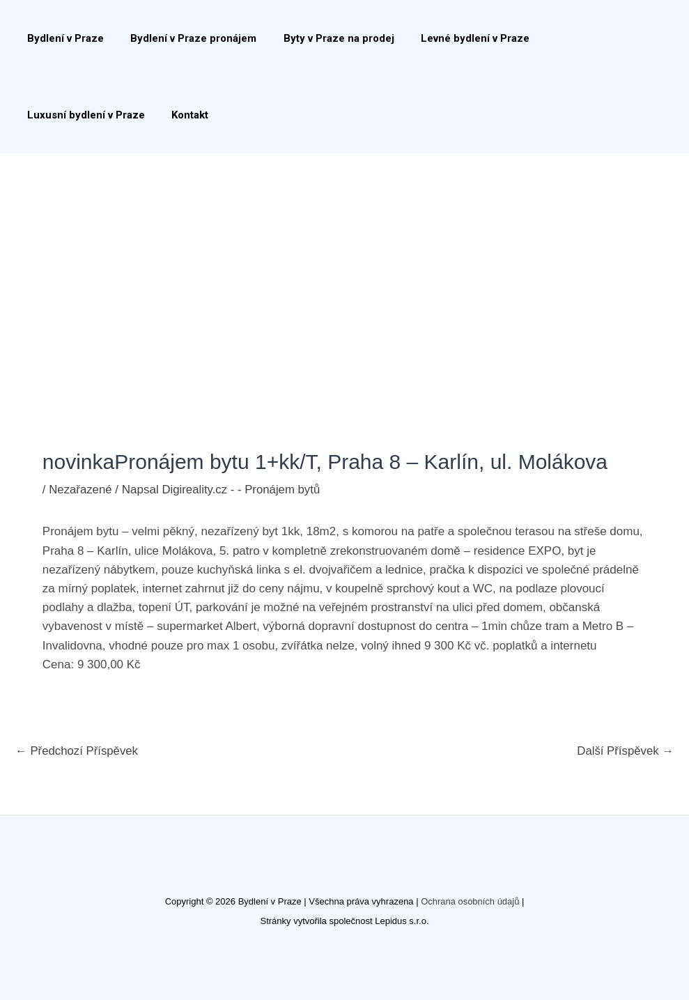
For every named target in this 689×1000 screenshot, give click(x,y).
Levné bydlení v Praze (455, 38)
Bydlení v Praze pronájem (185, 38)
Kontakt (42, 115)
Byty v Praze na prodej (324, 38)
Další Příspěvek (624, 750)
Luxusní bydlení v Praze (589, 38)
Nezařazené (81, 489)
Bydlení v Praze (62, 38)
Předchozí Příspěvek (77, 750)
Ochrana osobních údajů (470, 901)
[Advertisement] (344, 257)
